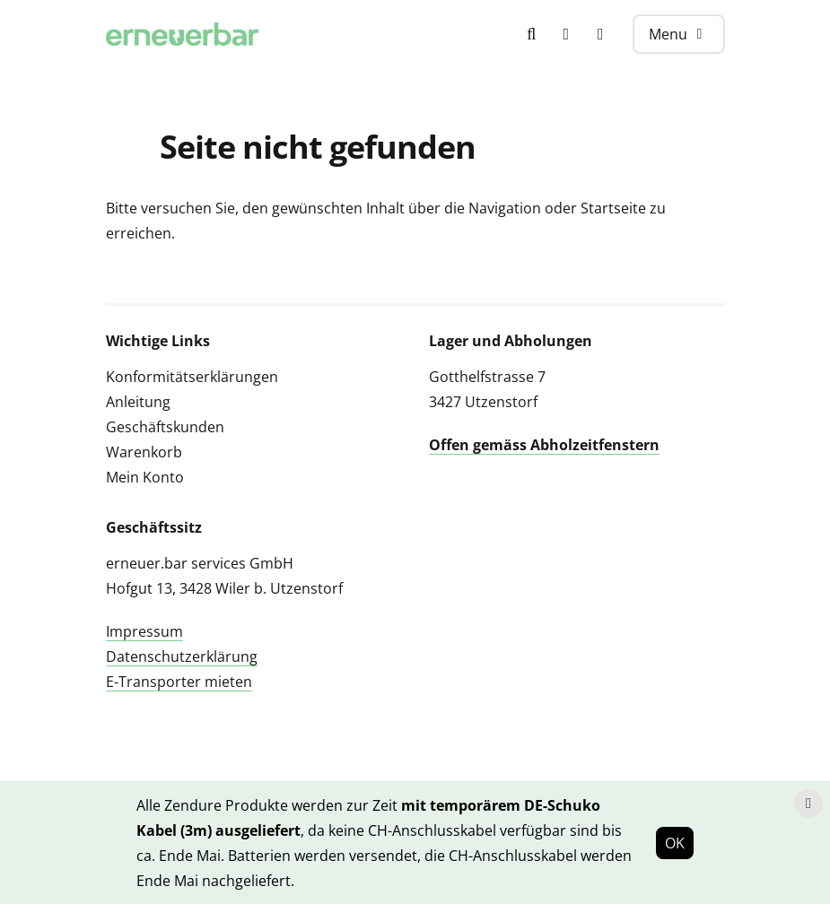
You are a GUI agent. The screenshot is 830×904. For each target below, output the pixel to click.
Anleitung (138, 402)
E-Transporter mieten (179, 681)
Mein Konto (145, 477)
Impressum (144, 631)
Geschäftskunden (165, 427)
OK (675, 843)
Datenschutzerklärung (182, 656)
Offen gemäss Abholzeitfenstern (544, 445)
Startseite (613, 208)
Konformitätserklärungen (192, 377)
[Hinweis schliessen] (808, 803)
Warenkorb (144, 452)
